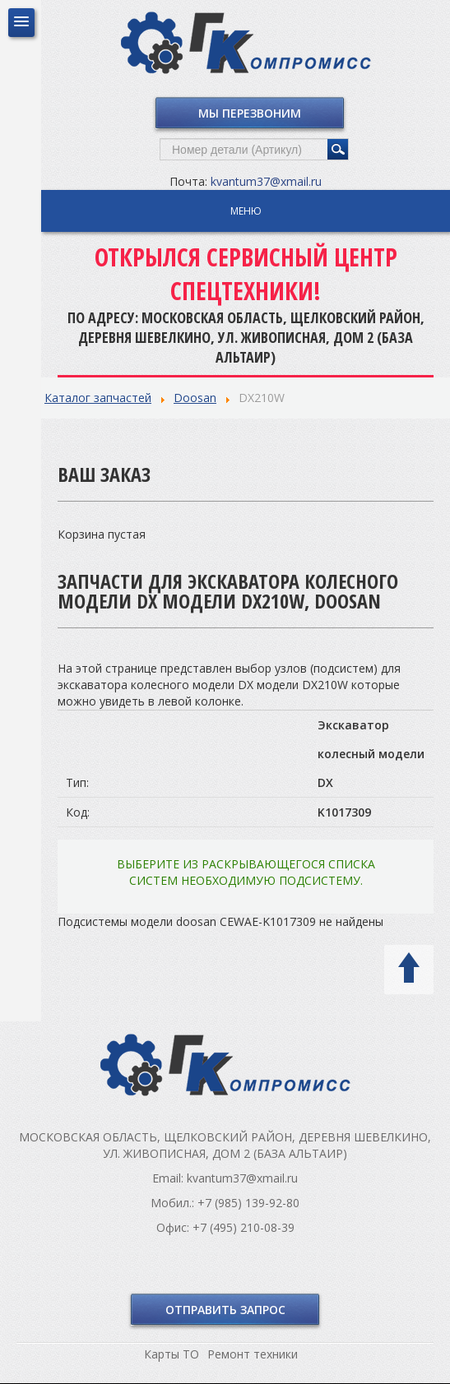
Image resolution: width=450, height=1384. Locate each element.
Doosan (195, 397)
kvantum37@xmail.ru (266, 181)
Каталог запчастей (97, 397)
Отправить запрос (225, 1309)
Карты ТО (171, 1354)
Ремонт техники (252, 1354)
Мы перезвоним (249, 113)
